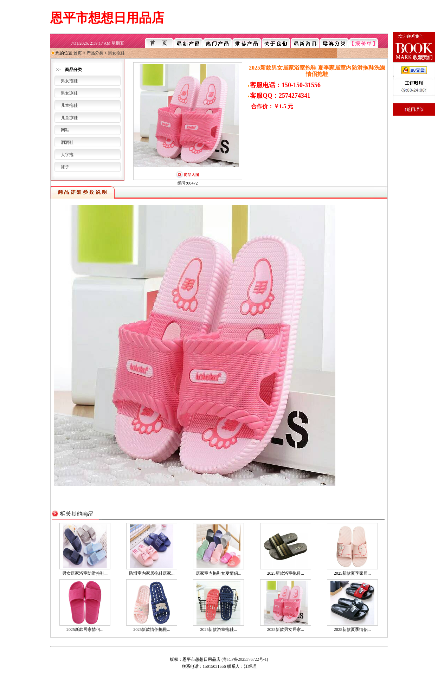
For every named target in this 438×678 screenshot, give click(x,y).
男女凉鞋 (69, 93)
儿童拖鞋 (69, 105)
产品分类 (94, 53)
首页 (77, 53)
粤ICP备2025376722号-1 (245, 659)
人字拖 (67, 154)
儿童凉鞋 (69, 117)
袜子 (65, 166)
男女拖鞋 (116, 53)
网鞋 (65, 130)
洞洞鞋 (67, 142)
